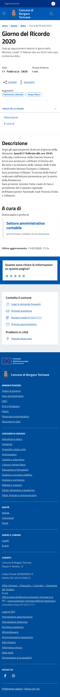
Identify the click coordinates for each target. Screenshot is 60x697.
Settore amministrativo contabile (25, 225)
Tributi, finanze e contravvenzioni (19, 495)
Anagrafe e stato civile (14, 449)
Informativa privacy (12, 647)
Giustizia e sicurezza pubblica (17, 475)
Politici (5, 411)
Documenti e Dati (11, 421)
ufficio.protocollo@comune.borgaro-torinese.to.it (27, 597)
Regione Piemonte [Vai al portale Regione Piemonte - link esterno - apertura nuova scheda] (12, 3)
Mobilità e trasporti (12, 485)
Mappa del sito (32, 689)
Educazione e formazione (15, 470)
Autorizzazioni (9, 454)
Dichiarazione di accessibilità (17, 658)
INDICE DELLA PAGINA (30, 109)
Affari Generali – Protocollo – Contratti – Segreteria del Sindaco (29, 587)
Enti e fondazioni (11, 406)
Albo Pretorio (9, 642)
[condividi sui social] (9, 82)
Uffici (4, 401)
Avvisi (5, 523)
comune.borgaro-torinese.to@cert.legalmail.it (31, 601)
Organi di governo (11, 391)
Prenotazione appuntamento (17, 617)
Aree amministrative (13, 396)
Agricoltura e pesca (12, 439)
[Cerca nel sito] (51, 14)
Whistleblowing (10, 632)
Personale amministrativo (15, 416)
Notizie (5, 513)
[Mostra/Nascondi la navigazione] (4, 13)
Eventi (5, 546)
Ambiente (7, 444)
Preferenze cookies (12, 689)
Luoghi (5, 540)
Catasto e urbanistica (13, 459)
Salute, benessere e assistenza (18, 490)
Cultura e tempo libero (13, 464)
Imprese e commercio (13, 480)
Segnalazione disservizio (15, 622)
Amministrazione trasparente (17, 637)
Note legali (7, 652)
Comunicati (8, 518)
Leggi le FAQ (8, 612)
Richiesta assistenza (13, 627)
